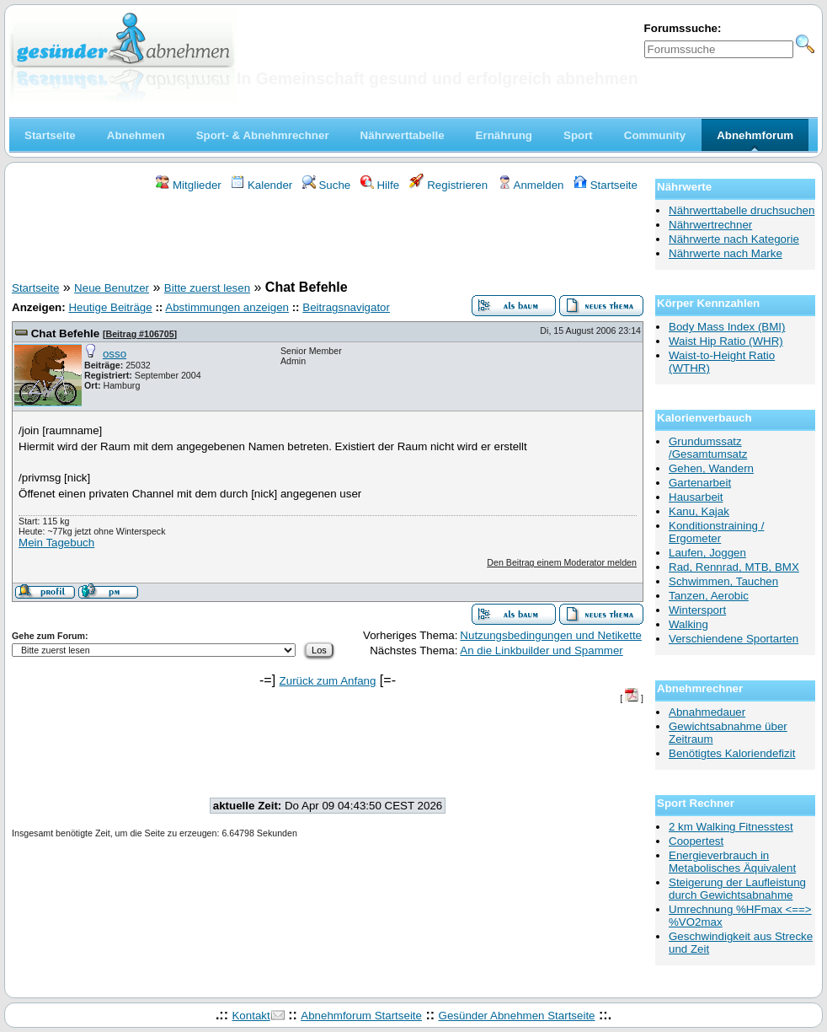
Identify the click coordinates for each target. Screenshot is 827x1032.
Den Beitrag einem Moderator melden (562, 562)
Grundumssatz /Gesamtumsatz (708, 447)
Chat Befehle (65, 333)
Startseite (606, 185)
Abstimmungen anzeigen (227, 307)
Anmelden (531, 185)
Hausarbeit (696, 497)
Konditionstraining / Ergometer (716, 532)
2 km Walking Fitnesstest (731, 826)
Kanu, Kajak (699, 511)
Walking (688, 624)
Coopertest (696, 841)
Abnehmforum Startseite (361, 1015)
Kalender (261, 185)
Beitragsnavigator (346, 307)
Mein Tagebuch (56, 542)
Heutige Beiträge (110, 307)
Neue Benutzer (111, 288)
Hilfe (379, 185)
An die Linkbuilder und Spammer (541, 650)
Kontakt (250, 1015)
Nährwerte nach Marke (725, 253)
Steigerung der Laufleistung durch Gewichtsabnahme (737, 888)
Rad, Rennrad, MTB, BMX (734, 567)
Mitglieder (188, 185)
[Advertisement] (327, 239)
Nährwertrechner (710, 224)
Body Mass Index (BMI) (727, 326)
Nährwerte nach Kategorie (734, 239)
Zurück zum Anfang (328, 681)
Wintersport (697, 610)
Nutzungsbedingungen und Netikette (551, 635)
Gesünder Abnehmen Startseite (517, 1015)
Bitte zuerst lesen (207, 288)
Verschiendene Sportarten (733, 638)
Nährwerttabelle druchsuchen (741, 210)
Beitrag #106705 (139, 334)
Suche (326, 185)
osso (114, 353)
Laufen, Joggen (707, 552)
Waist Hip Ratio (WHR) (726, 341)
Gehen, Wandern (711, 468)
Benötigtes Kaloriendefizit (732, 753)
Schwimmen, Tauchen (723, 581)
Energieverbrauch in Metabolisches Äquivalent (732, 861)
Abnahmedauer (707, 712)
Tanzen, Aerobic (709, 595)
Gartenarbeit (700, 482)
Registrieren (448, 185)
